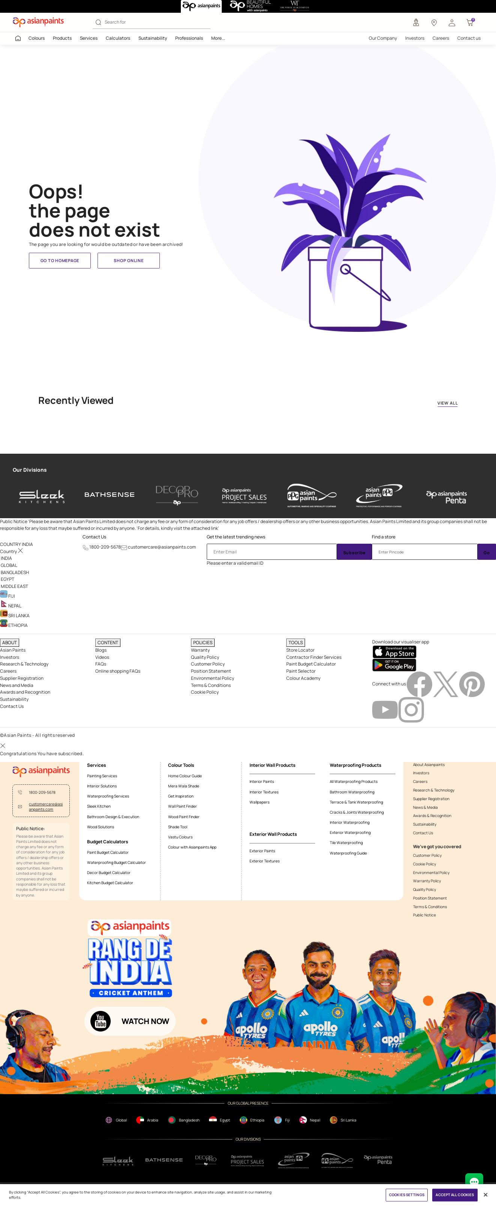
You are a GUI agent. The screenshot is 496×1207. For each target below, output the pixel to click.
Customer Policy (208, 664)
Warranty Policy (427, 880)
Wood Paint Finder (184, 816)
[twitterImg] (446, 684)
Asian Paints (13, 650)
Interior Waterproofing (350, 822)
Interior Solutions (102, 786)
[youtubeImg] (385, 709)
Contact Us (94, 537)
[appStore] (394, 651)
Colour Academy (303, 678)
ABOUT (9, 642)
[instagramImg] (411, 709)
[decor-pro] (176, 495)
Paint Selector (301, 671)
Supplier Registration (22, 678)
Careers (441, 38)
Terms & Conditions (211, 685)
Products (62, 38)
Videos (102, 657)
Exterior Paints (262, 850)
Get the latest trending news (236, 537)
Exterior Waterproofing (350, 832)
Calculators (118, 38)
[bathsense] (109, 495)
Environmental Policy (212, 678)
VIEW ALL (447, 403)
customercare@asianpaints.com (162, 547)
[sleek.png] (118, 1160)
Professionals (189, 38)
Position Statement (211, 671)
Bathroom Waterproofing (352, 792)
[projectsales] (247, 1161)
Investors (414, 38)
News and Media (16, 685)
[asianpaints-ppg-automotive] (312, 495)
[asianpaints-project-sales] (244, 495)
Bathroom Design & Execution (113, 816)
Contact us (469, 38)
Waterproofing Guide (348, 853)
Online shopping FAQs (117, 671)
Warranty (200, 650)
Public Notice (424, 915)
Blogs (101, 650)
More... (218, 38)
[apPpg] (337, 1160)
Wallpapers (259, 802)
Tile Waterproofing (346, 842)
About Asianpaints (429, 764)
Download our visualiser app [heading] (400, 642)
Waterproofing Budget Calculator (116, 862)
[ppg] (294, 1161)
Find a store (383, 537)
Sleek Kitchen (99, 806)
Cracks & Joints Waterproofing (357, 812)
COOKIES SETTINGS (406, 1195)
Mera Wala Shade (183, 786)
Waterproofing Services (108, 796)
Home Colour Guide (185, 775)
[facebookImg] (420, 684)
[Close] (486, 1195)
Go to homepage (60, 260)
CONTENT (108, 642)
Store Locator (300, 650)
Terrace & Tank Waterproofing (356, 802)
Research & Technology (24, 664)
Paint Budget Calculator (311, 664)
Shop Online (128, 260)
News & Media (425, 807)
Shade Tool (177, 826)
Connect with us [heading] (389, 684)
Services (89, 38)
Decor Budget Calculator (109, 872)
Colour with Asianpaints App (192, 847)
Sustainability (152, 38)
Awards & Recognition (432, 815)
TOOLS (296, 642)
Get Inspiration (181, 796)
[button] (452, 22)
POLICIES (202, 642)
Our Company (383, 38)
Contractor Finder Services (313, 657)
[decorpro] (206, 1160)
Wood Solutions (100, 826)
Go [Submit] (487, 552)
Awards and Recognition (25, 692)
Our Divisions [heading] (30, 469)
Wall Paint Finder (182, 806)
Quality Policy (205, 657)
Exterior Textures (265, 861)
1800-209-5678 (105, 547)
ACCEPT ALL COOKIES (455, 1195)
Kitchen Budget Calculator (110, 882)
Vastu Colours (180, 837)
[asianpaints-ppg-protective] (379, 495)
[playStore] (394, 664)
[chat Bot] (474, 1182)
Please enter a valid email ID (235, 563)
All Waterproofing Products (353, 781)
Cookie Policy (205, 692)
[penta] (446, 495)
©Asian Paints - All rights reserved (37, 735)
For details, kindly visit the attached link (178, 528)
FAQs (100, 664)
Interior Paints (262, 781)
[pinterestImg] (472, 684)
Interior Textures (264, 792)
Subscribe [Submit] (354, 552)
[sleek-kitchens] (42, 495)
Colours (37, 38)
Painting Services (102, 775)
